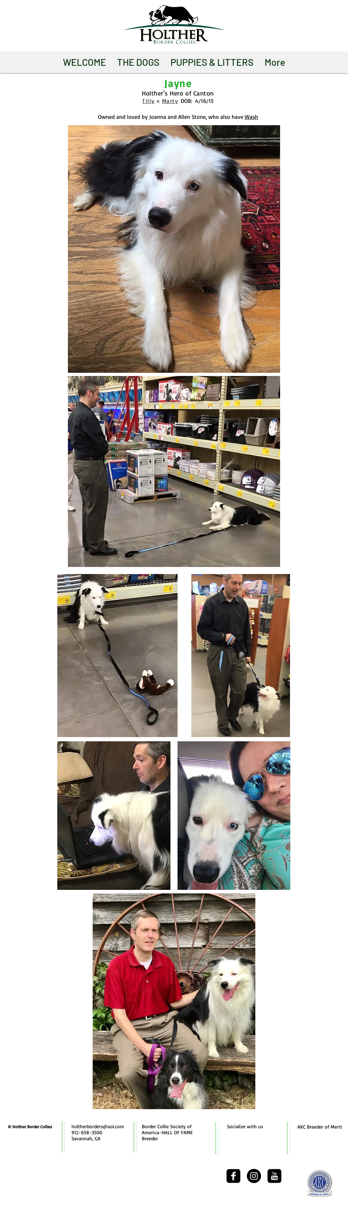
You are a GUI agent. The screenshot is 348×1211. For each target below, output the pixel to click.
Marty (170, 100)
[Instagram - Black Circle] (254, 1176)
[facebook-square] (233, 1176)
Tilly (148, 100)
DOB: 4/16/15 (197, 100)
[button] (138, 62)
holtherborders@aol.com (97, 1126)
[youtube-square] (274, 1176)
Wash (251, 116)
